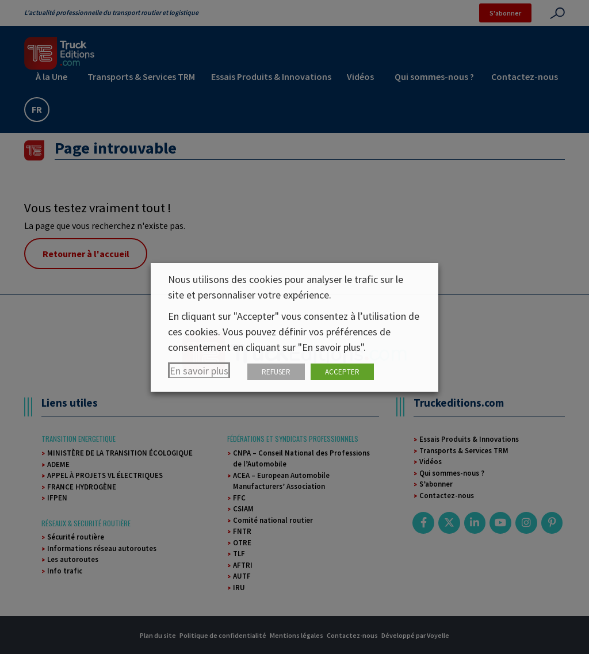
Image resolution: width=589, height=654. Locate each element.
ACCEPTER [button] (342, 372)
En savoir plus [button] (199, 370)
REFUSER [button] (276, 372)
